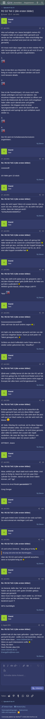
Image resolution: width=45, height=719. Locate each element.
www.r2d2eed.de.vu (24, 639)
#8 (43, 400)
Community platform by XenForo (19, 717)
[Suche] (42, 2)
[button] (4, 666)
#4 (43, 231)
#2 (43, 159)
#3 (43, 195)
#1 (43, 28)
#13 (42, 625)
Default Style (7, 707)
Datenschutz (23, 710)
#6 (43, 313)
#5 (43, 270)
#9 (43, 462)
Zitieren (41, 143)
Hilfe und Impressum (9, 712)
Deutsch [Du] (19, 707)
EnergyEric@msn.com (10, 652)
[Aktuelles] (37, 2)
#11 (42, 539)
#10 (42, 509)
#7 (43, 364)
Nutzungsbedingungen (9, 710)
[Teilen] (39, 28)
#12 (42, 579)
